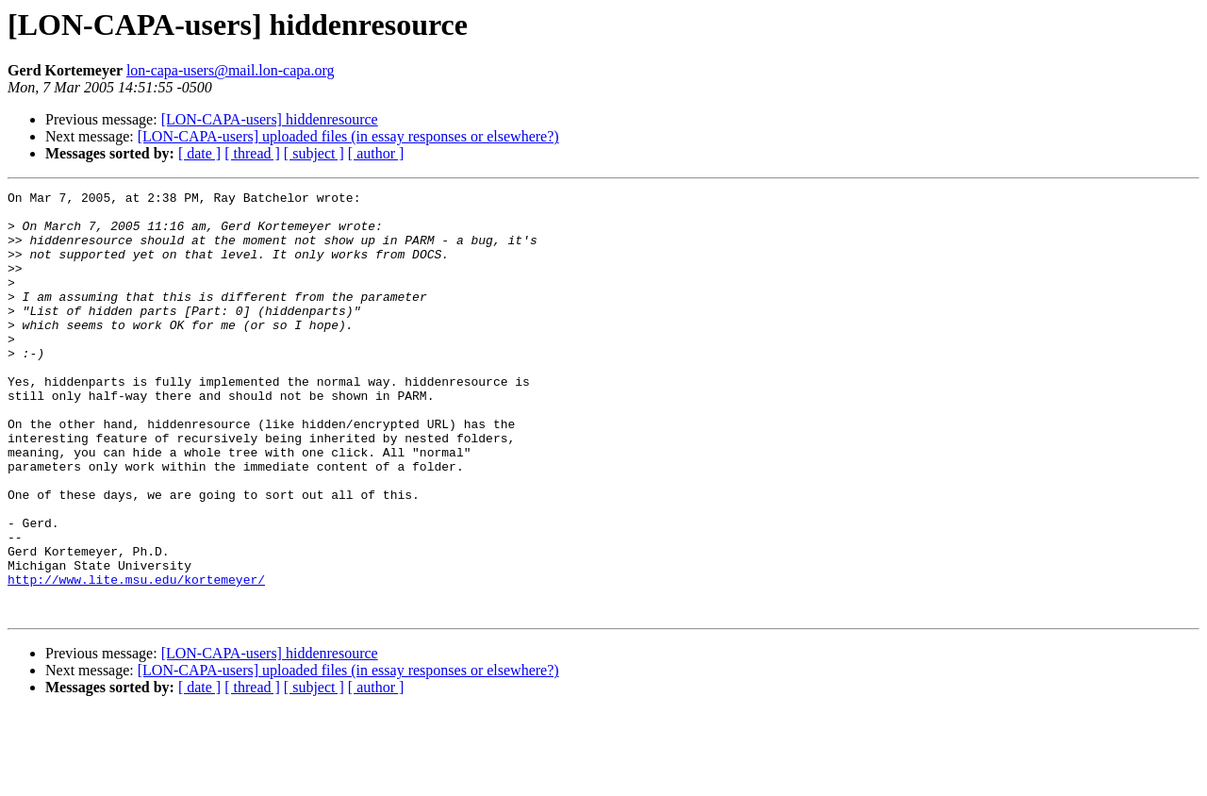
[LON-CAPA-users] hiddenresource (269, 119)
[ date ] (199, 153)
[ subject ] (314, 153)
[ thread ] (252, 153)
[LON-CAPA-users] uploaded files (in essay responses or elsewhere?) (348, 136)
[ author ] (376, 153)
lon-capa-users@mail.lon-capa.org (230, 70)
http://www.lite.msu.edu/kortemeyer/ (136, 658)
